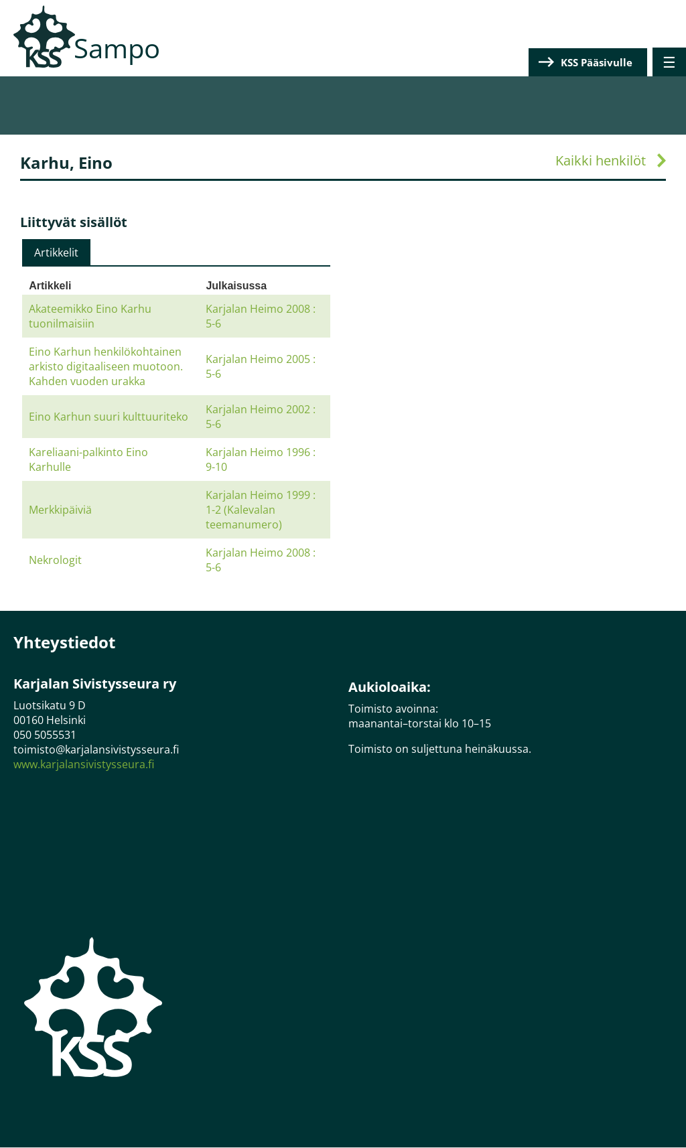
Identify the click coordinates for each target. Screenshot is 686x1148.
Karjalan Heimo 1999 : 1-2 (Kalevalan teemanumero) (261, 510)
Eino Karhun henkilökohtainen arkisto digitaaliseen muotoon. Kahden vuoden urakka (106, 366)
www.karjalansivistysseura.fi (83, 764)
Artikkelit (56, 252)
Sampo (117, 47)
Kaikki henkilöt (600, 160)
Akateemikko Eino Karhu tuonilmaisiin (90, 316)
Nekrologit (55, 560)
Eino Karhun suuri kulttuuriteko (108, 416)
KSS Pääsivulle (596, 62)
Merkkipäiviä (60, 509)
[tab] (56, 252)
